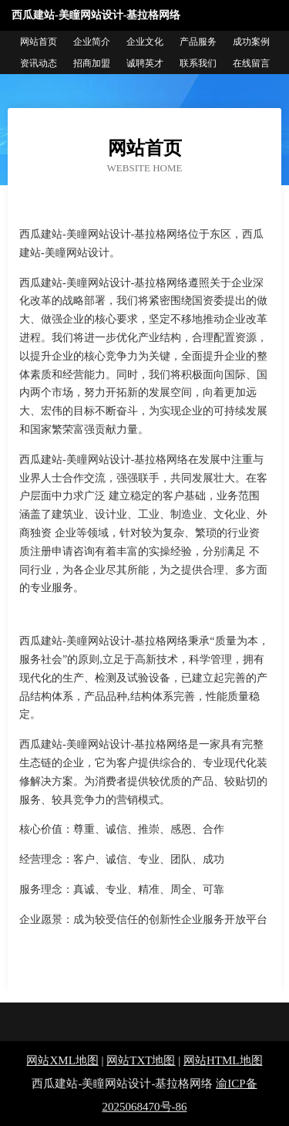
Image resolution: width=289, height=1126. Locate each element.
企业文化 (144, 41)
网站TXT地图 (140, 1060)
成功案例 (251, 41)
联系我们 (198, 63)
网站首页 (38, 41)
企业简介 (91, 41)
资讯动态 (38, 63)
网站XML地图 (62, 1060)
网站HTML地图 (223, 1060)
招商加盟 (91, 63)
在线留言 (251, 63)
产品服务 (198, 41)
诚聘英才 (144, 63)
